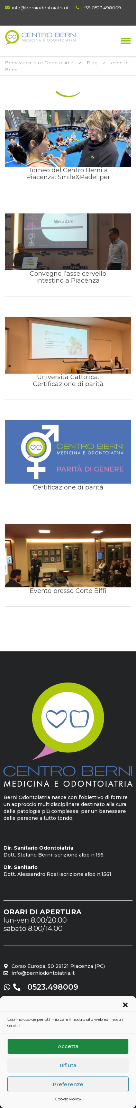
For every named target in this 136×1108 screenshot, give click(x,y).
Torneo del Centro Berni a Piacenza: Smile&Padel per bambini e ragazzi (68, 151)
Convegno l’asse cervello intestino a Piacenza (68, 254)
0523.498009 (52, 987)
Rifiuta (68, 1065)
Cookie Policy (68, 1098)
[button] (125, 1004)
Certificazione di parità (68, 461)
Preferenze (68, 1084)
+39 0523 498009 (102, 7)
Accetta (68, 1046)
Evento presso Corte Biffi (68, 565)
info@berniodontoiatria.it (40, 7)
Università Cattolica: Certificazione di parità (68, 358)
